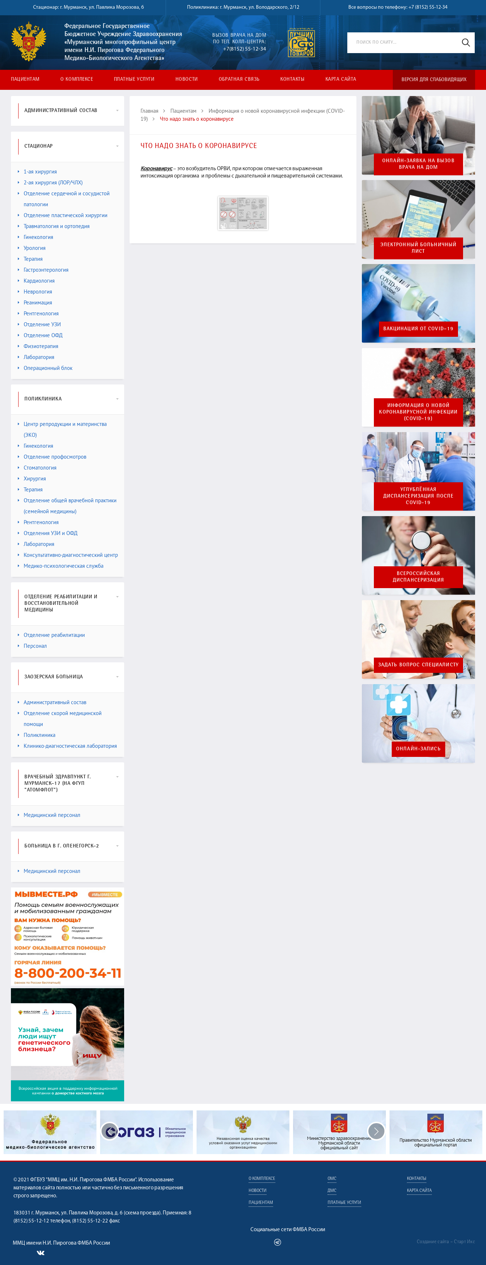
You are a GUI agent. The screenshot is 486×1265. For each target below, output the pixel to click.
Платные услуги (134, 79)
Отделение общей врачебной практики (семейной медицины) (67, 506)
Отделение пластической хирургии (62, 215)
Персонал (32, 645)
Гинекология (35, 237)
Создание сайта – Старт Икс (446, 1242)
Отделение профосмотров (52, 456)
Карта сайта (340, 79)
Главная (149, 110)
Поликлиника (36, 734)
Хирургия (32, 478)
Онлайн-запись (418, 749)
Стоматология (37, 467)
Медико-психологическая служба (60, 565)
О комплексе (76, 79)
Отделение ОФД (40, 335)
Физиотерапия (38, 346)
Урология (32, 247)
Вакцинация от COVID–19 (418, 329)
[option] (243, 1132)
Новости (186, 79)
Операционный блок (45, 367)
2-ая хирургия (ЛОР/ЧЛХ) (50, 182)
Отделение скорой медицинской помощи (60, 718)
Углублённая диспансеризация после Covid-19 (418, 496)
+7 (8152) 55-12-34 (427, 7)
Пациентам (25, 79)
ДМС (332, 1191)
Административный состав (52, 702)
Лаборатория (36, 357)
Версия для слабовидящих (434, 80)
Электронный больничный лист (418, 248)
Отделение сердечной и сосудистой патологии (64, 199)
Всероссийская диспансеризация (418, 577)
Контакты (292, 79)
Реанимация (35, 302)
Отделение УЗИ (39, 324)
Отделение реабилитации (51, 634)
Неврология (35, 291)
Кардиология (36, 280)
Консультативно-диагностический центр (68, 554)
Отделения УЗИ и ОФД (48, 533)
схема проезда (142, 1213)
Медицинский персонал (49, 814)
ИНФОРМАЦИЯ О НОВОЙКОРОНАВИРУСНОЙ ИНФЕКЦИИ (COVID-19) (418, 412)
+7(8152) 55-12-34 (244, 49)
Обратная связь (239, 79)
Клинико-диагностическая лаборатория (67, 745)
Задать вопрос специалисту (418, 665)
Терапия (30, 258)
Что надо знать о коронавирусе (197, 118)
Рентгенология (38, 313)
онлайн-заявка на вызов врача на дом (418, 164)
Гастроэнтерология (43, 269)
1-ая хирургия (37, 171)
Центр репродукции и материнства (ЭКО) (62, 429)
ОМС (332, 1179)
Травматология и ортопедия (54, 226)
